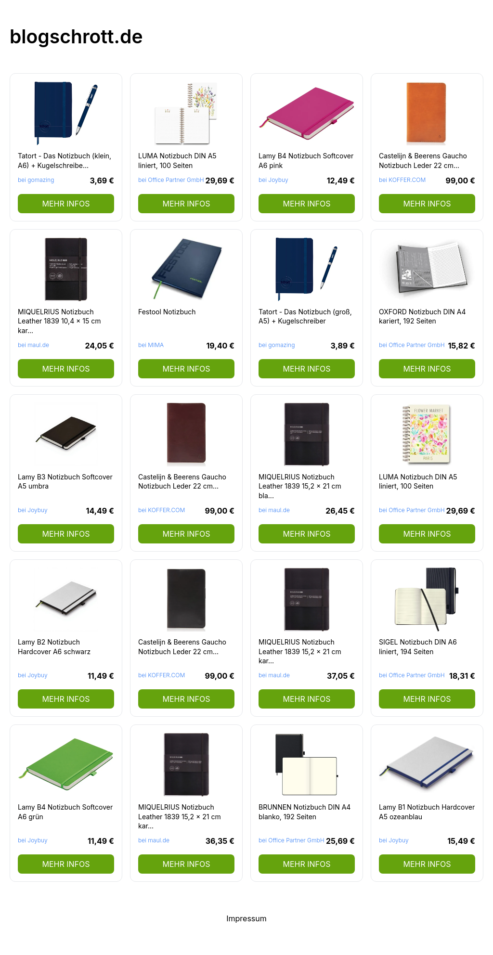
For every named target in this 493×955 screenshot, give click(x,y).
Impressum (246, 918)
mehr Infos (66, 203)
